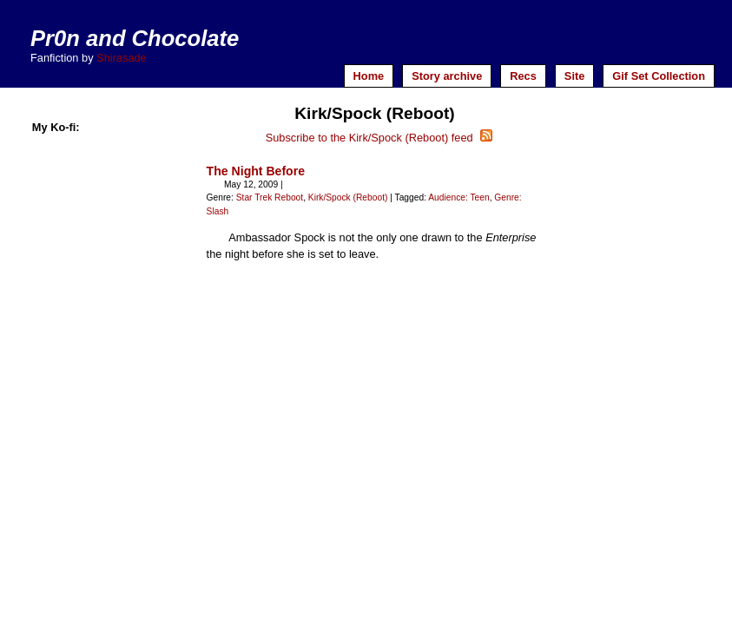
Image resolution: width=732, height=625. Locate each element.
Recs (523, 75)
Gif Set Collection (658, 75)
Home (369, 75)
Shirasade (121, 57)
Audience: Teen (458, 197)
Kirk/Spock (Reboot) (348, 197)
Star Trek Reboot (269, 197)
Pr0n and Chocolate (134, 38)
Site (574, 75)
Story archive (447, 75)
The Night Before (256, 171)
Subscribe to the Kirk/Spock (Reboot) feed (379, 137)
